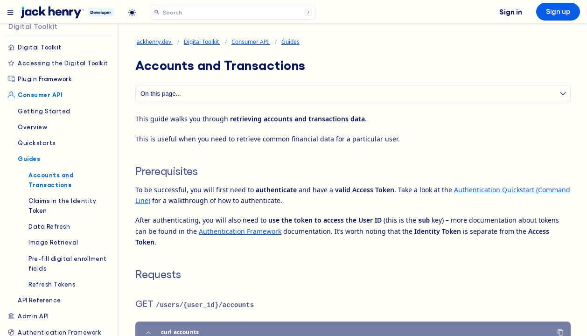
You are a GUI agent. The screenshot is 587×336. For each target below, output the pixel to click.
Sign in (510, 11)
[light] (132, 12)
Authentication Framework (240, 230)
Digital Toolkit (34, 47)
